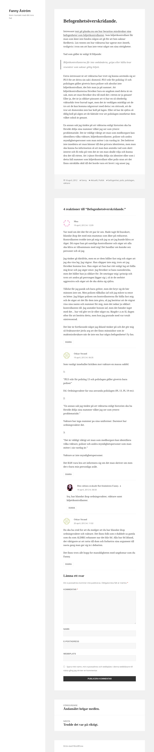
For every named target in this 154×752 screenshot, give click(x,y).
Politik (101, 180)
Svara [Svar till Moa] (68, 342)
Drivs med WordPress (73, 746)
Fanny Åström (20, 11)
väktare (66, 183)
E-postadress (71, 641)
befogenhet (113, 180)
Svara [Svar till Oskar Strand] (68, 474)
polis (122, 180)
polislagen (129, 180)
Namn (66, 629)
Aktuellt (94, 180)
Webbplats (69, 654)
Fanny (84, 180)
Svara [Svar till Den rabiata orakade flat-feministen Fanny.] (71, 508)
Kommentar (70, 589)
